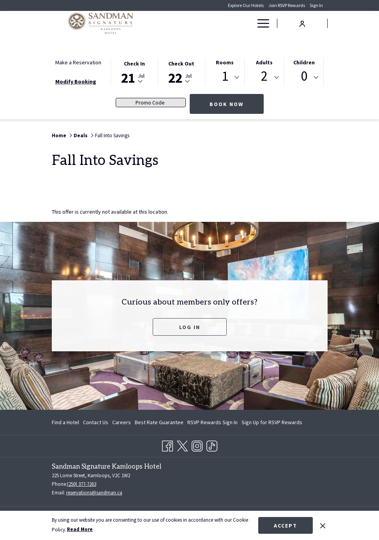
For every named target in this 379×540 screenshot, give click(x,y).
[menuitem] (203, 23)
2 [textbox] (264, 76)
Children (304, 62)
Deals (81, 135)
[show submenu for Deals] (248, 23)
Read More (80, 529)
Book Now (237, 104)
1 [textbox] (225, 76)
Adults (264, 62)
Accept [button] (285, 525)
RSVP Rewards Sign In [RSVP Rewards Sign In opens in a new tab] (212, 423)
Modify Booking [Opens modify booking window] (75, 81)
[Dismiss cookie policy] (323, 525)
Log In (189, 327)
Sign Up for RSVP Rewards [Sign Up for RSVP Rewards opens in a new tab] (272, 423)
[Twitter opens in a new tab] (182, 445)
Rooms (225, 62)
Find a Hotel (65, 422)
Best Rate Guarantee (159, 422)
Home (59, 135)
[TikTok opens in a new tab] (211, 445)
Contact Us (95, 422)
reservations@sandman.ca (94, 492)
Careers (121, 422)
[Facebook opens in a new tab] (167, 445)
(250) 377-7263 (81, 484)
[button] (134, 71)
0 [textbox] (304, 76)
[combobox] (225, 77)
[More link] (260, 23)
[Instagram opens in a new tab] (197, 445)
